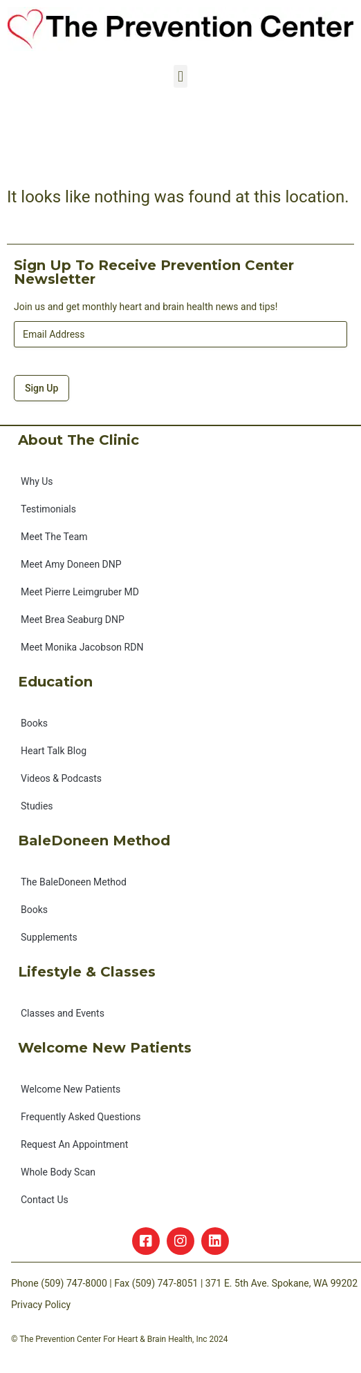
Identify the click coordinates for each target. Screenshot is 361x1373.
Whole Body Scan (58, 1172)
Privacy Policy (41, 1304)
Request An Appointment (74, 1144)
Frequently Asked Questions (81, 1116)
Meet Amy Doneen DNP (71, 564)
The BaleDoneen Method (74, 881)
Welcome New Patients (70, 1089)
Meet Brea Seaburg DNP (72, 619)
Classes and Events (62, 1013)
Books (34, 723)
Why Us (37, 481)
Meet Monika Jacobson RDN (82, 647)
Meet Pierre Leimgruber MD (80, 591)
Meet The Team (54, 536)
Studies (37, 806)
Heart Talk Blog (53, 750)
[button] (180, 76)
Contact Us (44, 1199)
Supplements (49, 937)
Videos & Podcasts (61, 778)
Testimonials (48, 509)
